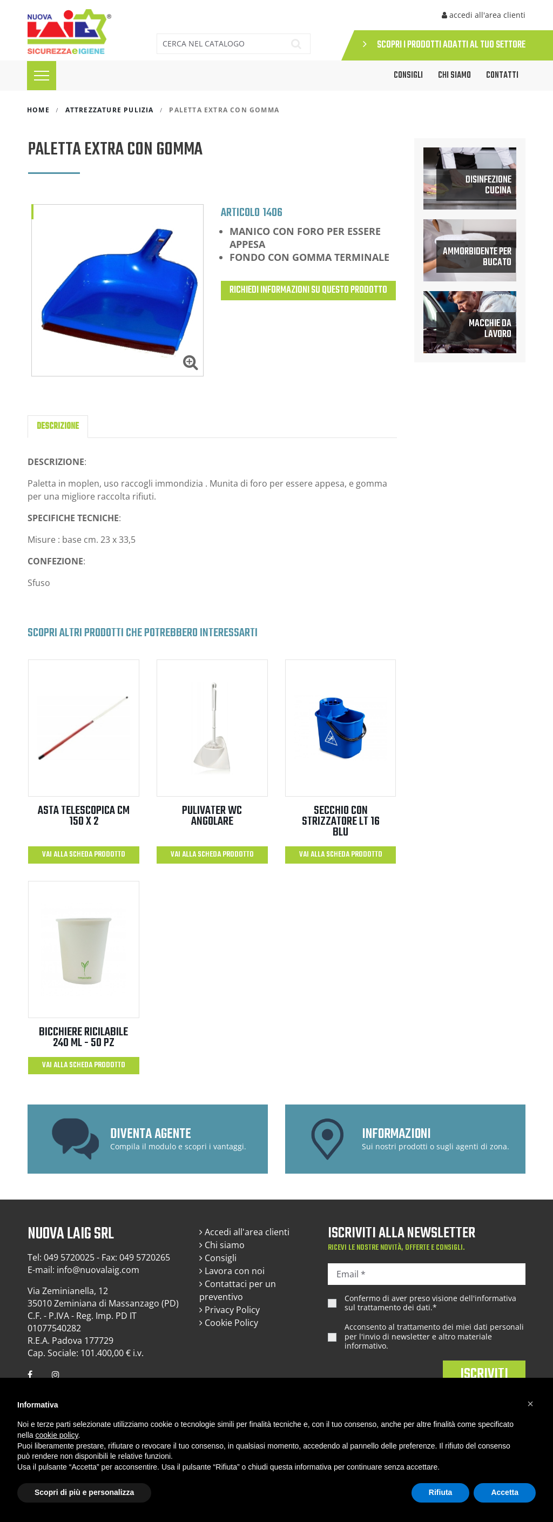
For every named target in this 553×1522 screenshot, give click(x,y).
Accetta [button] (504, 1492)
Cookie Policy (228, 1323)
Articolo (240, 212)
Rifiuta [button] (441, 1492)
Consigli (218, 1258)
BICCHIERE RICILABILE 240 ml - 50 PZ (83, 1037)
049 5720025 (69, 1257)
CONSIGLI (408, 76)
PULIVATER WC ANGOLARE (212, 816)
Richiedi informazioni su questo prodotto (308, 290)
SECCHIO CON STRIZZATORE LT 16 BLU (341, 821)
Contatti (502, 76)
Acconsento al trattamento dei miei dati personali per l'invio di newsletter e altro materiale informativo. (434, 1336)
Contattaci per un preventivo (237, 1290)
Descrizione (58, 427)
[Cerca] (218, 43)
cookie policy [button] (56, 1435)
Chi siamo (454, 76)
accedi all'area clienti (483, 15)
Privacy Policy (229, 1310)
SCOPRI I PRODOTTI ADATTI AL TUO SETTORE (444, 45)
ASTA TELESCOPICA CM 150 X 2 (84, 816)
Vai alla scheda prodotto (83, 854)
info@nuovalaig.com (98, 1270)
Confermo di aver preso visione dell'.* (430, 1303)
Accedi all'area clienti (244, 1232)
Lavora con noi (232, 1271)
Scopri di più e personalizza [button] (84, 1492)
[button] (530, 1403)
